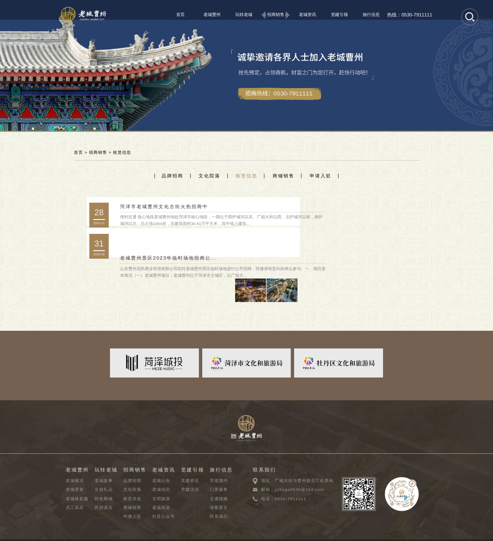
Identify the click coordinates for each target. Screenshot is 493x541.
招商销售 (275, 14)
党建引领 (339, 14)
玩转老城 (243, 14)
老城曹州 (212, 14)
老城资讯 (307, 14)
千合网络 (417, 532)
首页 (180, 14)
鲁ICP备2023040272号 (157, 532)
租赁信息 (122, 152)
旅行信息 (371, 14)
